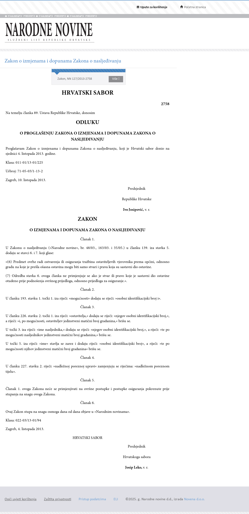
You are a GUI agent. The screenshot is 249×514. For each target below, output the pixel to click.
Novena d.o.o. (194, 499)
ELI (116, 499)
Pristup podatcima (92, 499)
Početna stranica (195, 7)
